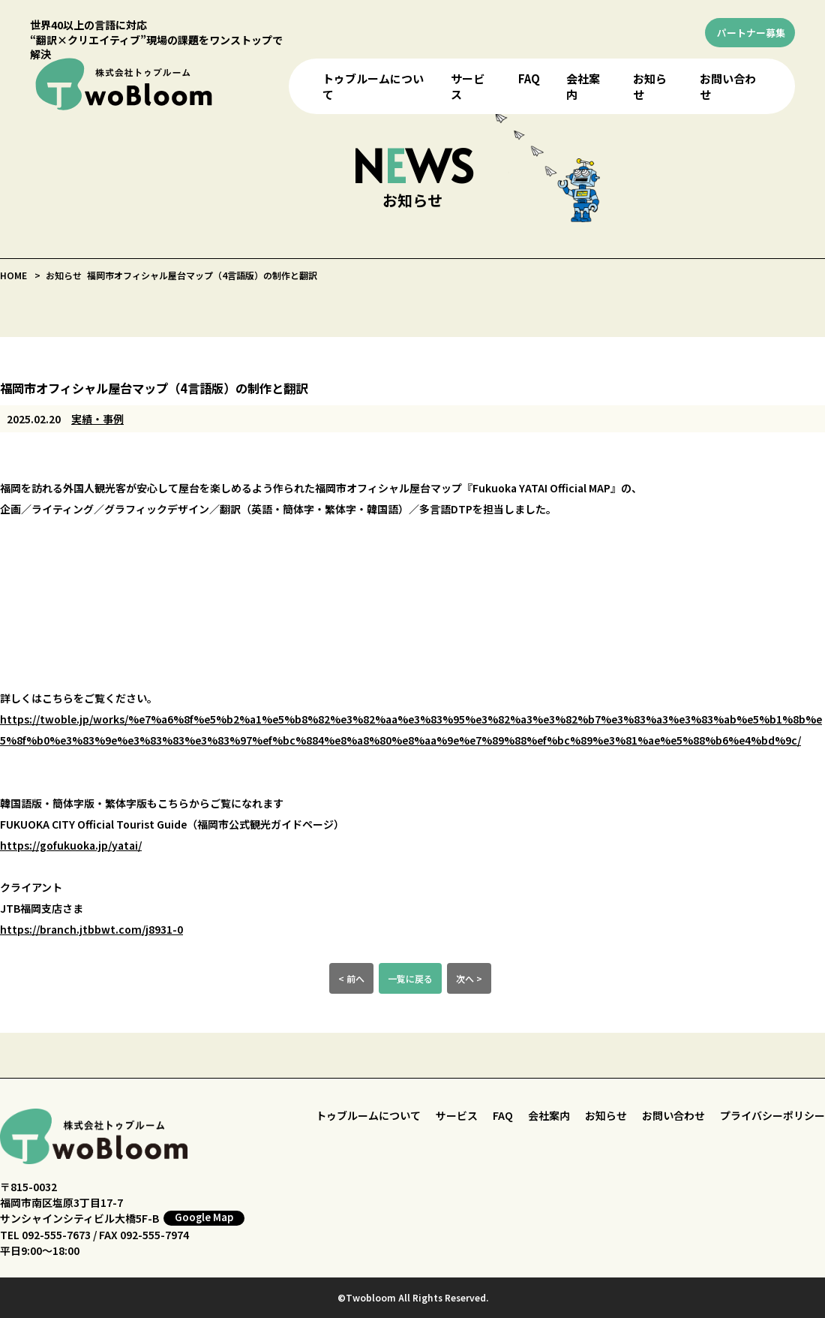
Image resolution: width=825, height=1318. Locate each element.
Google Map (204, 1217)
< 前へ (351, 978)
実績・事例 (97, 418)
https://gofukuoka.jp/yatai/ (71, 845)
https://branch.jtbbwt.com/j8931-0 (91, 929)
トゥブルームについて (368, 1115)
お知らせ (606, 1115)
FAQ (529, 78)
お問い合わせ (673, 1115)
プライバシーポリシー (772, 1115)
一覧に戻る (410, 978)
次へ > (469, 978)
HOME (13, 275)
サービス (457, 1115)
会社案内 (549, 1115)
